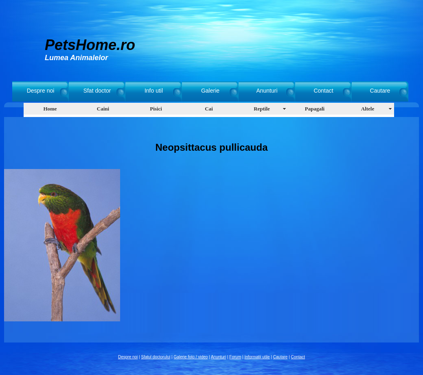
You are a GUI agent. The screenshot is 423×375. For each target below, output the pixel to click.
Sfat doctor (97, 90)
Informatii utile (257, 357)
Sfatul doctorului (156, 357)
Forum (235, 357)
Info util (154, 90)
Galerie (210, 90)
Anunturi (266, 90)
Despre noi (41, 90)
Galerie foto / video (190, 357)
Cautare (380, 90)
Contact (323, 90)
